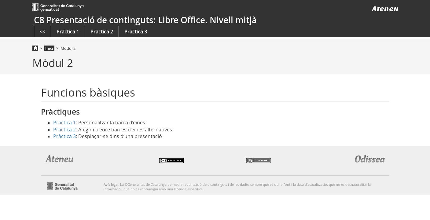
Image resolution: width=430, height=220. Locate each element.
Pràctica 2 (101, 31)
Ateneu (385, 8)
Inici (49, 48)
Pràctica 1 (68, 31)
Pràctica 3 (135, 31)
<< (42, 31)
